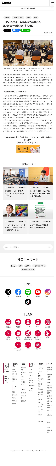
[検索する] (50, 247)
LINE (33, 293)
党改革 (28, 17)
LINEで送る (25, 30)
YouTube (43, 293)
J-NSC (43, 346)
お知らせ (7, 17)
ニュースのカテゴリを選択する (37, 8)
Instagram (23, 303)
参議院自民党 (28, 357)
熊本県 (35, 17)
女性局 (33, 323)
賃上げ (13, 266)
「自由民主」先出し (18, 17)
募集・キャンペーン (28, 269)
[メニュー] (53, 3)
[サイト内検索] (28, 247)
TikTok (33, 303)
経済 (20, 266)
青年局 (43, 323)
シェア (15, 30)
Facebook (23, 293)
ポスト (7, 30)
